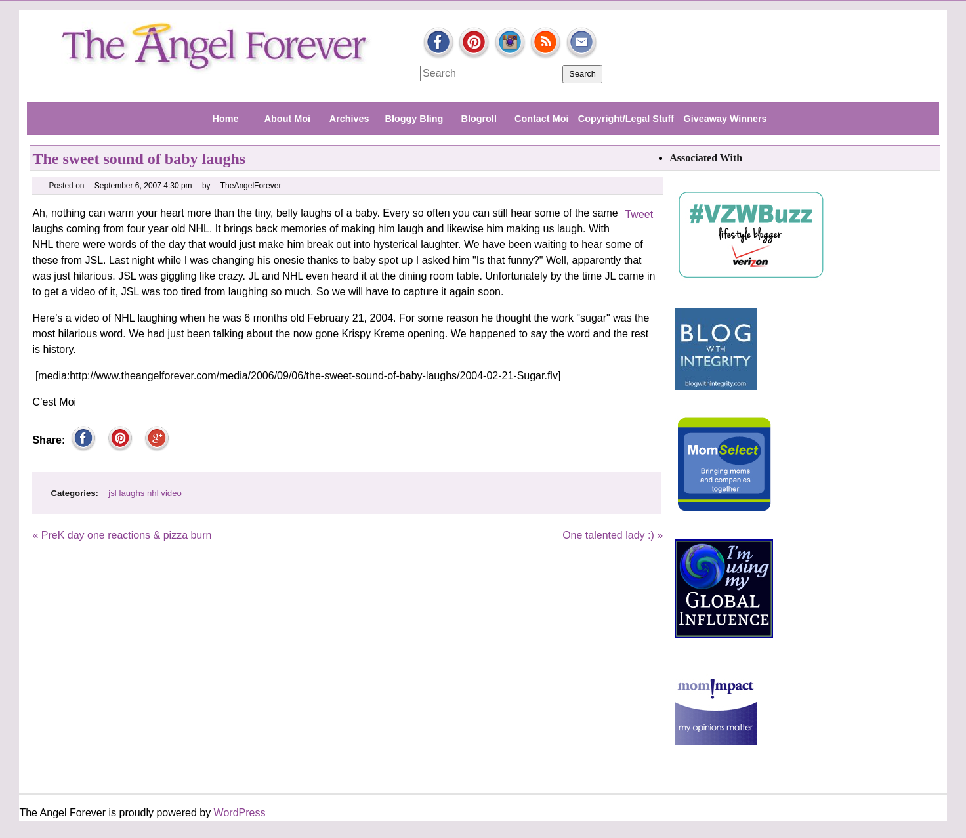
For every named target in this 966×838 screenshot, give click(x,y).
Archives (349, 119)
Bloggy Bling (414, 119)
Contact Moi (541, 119)
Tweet (639, 214)
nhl (153, 493)
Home (225, 119)
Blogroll (479, 119)
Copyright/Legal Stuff (626, 119)
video (171, 493)
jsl (112, 493)
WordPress (240, 812)
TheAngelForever (251, 185)
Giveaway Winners (724, 119)
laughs (131, 493)
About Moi (287, 119)
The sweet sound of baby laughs (138, 158)
